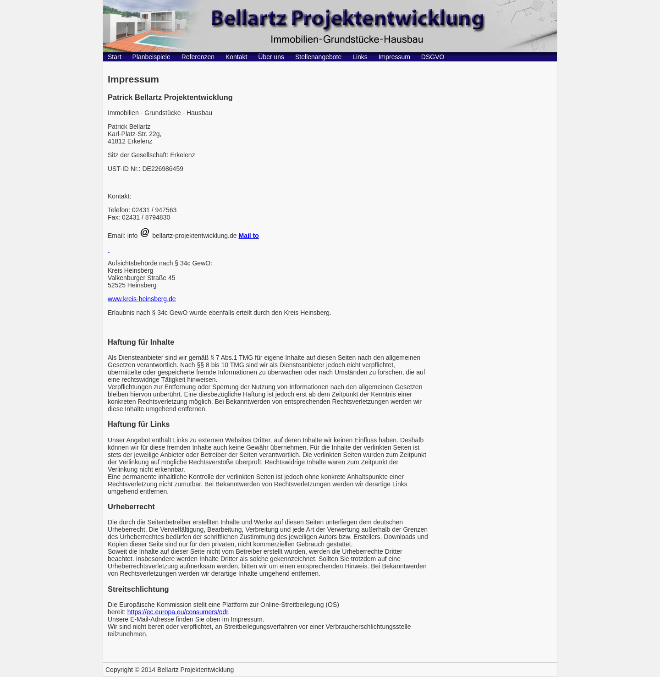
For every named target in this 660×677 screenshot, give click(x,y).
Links (360, 57)
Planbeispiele (151, 57)
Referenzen (198, 57)
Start (114, 57)
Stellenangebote (318, 57)
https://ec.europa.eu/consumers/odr (177, 612)
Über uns (271, 57)
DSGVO (433, 57)
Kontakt (236, 57)
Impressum (394, 57)
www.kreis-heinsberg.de (142, 299)
